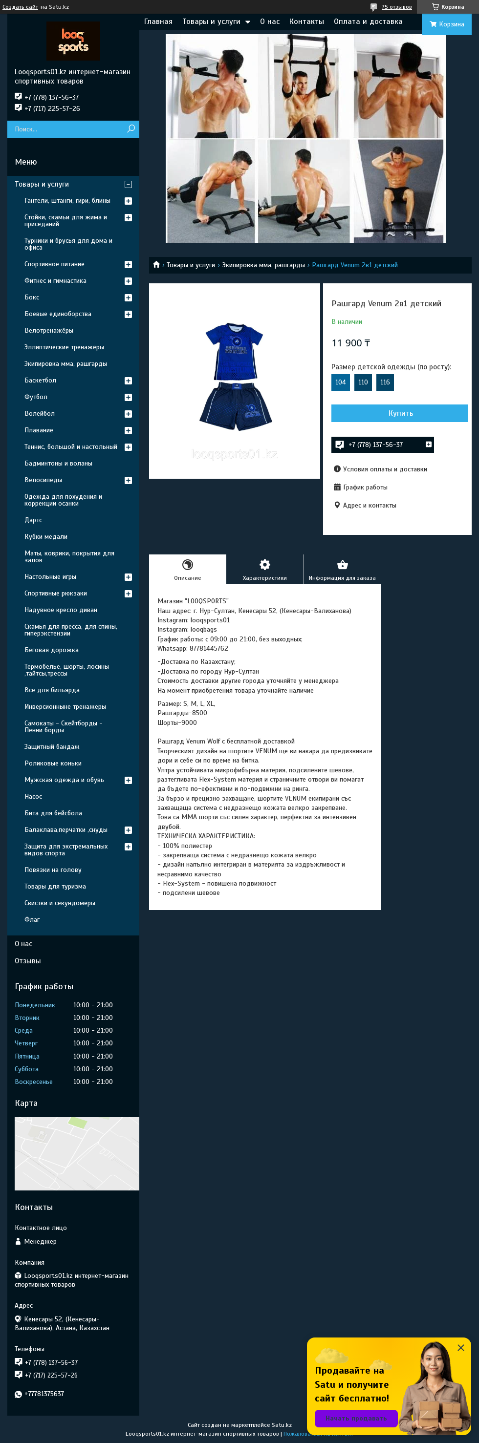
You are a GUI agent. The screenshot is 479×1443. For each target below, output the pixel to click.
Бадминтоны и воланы (58, 463)
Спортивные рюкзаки (55, 593)
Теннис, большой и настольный (70, 447)
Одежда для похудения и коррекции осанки (63, 500)
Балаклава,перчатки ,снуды (66, 830)
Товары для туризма (55, 886)
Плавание (38, 430)
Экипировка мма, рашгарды (263, 265)
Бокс (31, 297)
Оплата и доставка (368, 21)
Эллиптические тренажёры (64, 347)
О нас (270, 21)
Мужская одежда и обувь (64, 780)
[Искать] (130, 129)
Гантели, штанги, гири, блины (67, 200)
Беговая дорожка (51, 650)
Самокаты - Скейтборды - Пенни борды (63, 726)
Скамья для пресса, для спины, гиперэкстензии (70, 629)
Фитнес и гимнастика (55, 280)
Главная (158, 21)
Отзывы (28, 960)
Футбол (35, 397)
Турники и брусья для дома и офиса (68, 244)
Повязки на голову (53, 870)
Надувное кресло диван (60, 610)
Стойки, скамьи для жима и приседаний (65, 220)
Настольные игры (50, 577)
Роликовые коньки (53, 763)
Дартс (33, 520)
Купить (401, 413)
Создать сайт (20, 6)
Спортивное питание (54, 264)
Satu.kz (282, 1425)
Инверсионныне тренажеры (65, 706)
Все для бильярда (52, 690)
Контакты (306, 21)
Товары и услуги (211, 21)
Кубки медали (45, 536)
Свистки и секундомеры (59, 903)
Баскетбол (40, 380)
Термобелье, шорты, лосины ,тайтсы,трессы (66, 670)
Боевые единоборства (57, 314)
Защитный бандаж (52, 747)
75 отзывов (397, 6)
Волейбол (39, 413)
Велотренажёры (48, 330)
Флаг (32, 919)
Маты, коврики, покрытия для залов (69, 556)
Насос (33, 796)
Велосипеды (43, 480)
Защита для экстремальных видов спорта (66, 849)
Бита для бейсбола (53, 813)
